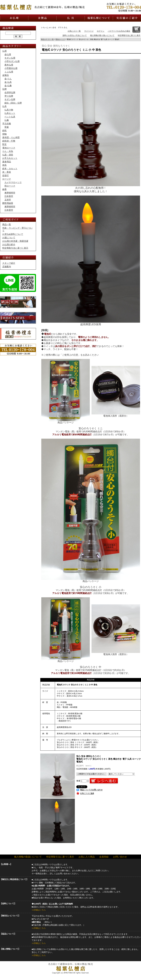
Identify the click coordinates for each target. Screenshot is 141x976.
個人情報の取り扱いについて (102, 35)
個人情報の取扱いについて (28, 857)
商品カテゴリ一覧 (47, 39)
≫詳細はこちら (39, 910)
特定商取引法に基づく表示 (129, 35)
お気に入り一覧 (74, 31)
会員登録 (103, 857)
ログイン (100, 31)
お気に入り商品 (87, 857)
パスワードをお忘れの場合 (119, 31)
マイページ (89, 31)
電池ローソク (60, 39)
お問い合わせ (120, 857)
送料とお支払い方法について (74, 35)
